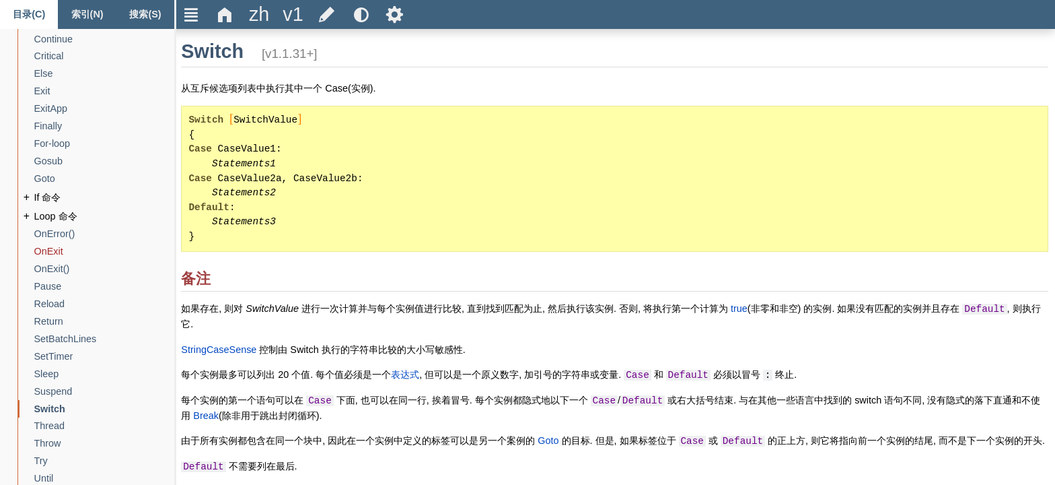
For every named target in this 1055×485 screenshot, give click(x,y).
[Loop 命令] (55, 216)
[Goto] (44, 179)
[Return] (48, 321)
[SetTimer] (53, 356)
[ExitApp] (51, 109)
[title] (259, 14)
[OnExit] (48, 251)
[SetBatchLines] (65, 339)
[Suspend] (53, 391)
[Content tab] (29, 14)
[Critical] (49, 56)
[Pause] (48, 286)
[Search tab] (145, 14)
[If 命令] (47, 197)
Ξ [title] (191, 14)
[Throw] (47, 443)
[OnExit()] (52, 269)
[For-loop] (52, 144)
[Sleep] (46, 374)
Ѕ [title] (394, 14)
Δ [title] (225, 14)
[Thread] (49, 426)
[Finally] (48, 126)
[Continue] (53, 39)
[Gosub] (48, 161)
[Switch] (49, 409)
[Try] (41, 461)
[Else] (43, 74)
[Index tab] (87, 14)
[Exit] (42, 91)
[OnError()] (54, 234)
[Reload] (49, 304)
